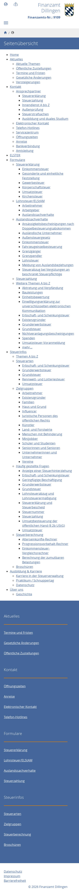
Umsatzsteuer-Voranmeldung (43, 343)
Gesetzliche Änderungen (33, 77)
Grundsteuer (31, 329)
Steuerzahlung (32, 100)
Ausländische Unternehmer (42, 233)
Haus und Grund (34, 407)
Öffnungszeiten (27, 137)
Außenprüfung (32, 109)
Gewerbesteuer (33, 183)
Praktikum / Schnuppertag (35, 580)
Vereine (27, 461)
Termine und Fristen (30, 73)
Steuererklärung (34, 96)
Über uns (16, 589)
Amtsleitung (24, 151)
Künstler (28, 425)
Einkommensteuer (35, 169)
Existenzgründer (34, 320)
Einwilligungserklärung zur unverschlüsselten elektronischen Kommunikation (46, 306)
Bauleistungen (32, 292)
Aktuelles (16, 59)
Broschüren (24, 567)
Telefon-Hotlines (28, 128)
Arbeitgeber (30, 210)
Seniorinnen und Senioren (41, 448)
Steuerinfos (18, 352)
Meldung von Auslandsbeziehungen (47, 265)
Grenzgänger (31, 251)
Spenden (28, 338)
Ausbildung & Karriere (26, 571)
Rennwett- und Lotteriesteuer (43, 379)
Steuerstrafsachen (35, 114)
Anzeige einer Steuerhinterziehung (47, 471)
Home (14, 55)
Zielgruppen (24, 388)
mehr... (27, 347)
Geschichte (24, 594)
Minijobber (30, 439)
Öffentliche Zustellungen (33, 68)
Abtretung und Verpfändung (42, 288)
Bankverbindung (28, 146)
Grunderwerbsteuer (36, 324)
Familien (28, 402)
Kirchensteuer (32, 196)
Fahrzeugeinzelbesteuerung (42, 247)
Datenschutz (25, 585)
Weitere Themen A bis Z (33, 283)
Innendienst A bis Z (36, 105)
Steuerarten (24, 361)
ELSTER (15, 155)
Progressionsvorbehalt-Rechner (45, 544)
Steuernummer (33, 512)
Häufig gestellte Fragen (32, 466)
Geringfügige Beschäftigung (42, 480)
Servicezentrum (27, 132)
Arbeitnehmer (32, 205)
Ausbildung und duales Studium (45, 119)
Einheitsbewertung (35, 297)
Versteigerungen (28, 82)
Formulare (17, 160)
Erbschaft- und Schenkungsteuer (45, 315)
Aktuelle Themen (28, 64)
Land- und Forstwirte (37, 429)
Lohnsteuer (30, 260)
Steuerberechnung (29, 535)
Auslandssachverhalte (38, 215)
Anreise (21, 141)
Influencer (29, 411)
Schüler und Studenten (38, 443)
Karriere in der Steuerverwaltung (40, 576)
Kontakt (15, 87)
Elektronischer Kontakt (32, 123)
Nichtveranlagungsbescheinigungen (48, 333)
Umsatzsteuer (32, 192)
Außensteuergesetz (36, 237)
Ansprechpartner (28, 91)
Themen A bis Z (27, 356)
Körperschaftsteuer (36, 187)
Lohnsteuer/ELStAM (30, 201)
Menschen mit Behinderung (42, 434)
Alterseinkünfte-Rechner (39, 539)
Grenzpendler (32, 256)
